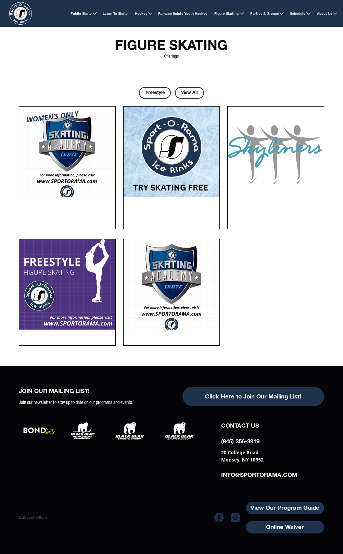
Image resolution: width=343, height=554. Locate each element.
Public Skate (81, 13)
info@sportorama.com (259, 474)
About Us (324, 13)
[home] (20, 13)
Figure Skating (226, 13)
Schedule (297, 13)
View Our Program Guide (285, 507)
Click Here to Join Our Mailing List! (253, 396)
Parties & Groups (264, 13)
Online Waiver (285, 527)
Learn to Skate (115, 13)
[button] (80, 13)
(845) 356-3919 (240, 441)
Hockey (141, 13)
